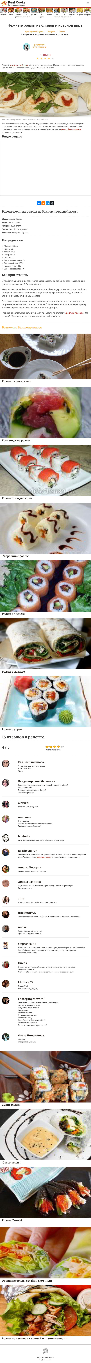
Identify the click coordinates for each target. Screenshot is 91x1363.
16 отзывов (45, 55)
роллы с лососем (74, 313)
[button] (88, 3)
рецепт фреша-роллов (71, 129)
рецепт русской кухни (19, 65)
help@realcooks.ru (45, 1360)
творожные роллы (43, 857)
